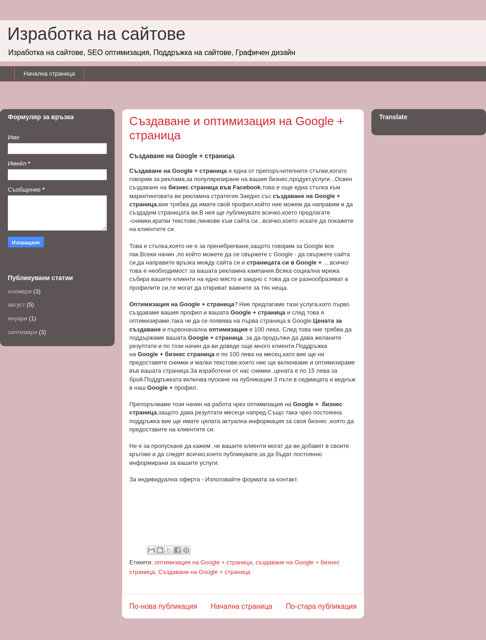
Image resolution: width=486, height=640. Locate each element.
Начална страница (49, 73)
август (16, 304)
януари (17, 318)
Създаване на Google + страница (204, 571)
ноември (20, 291)
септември (22, 332)
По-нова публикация (163, 606)
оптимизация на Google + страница (203, 562)
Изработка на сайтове (96, 34)
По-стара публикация (321, 606)
